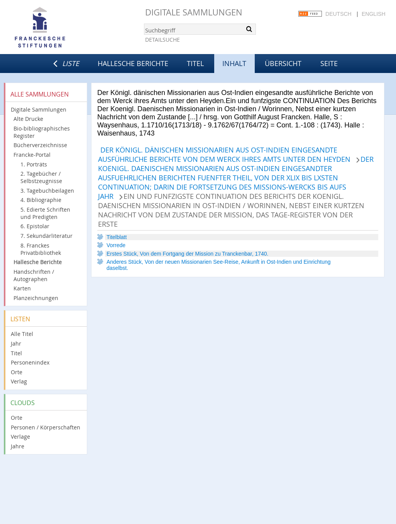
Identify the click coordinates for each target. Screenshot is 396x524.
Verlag (19, 381)
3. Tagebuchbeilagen (47, 190)
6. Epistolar (34, 226)
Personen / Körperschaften (45, 427)
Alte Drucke (28, 118)
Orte (16, 372)
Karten (22, 288)
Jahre (17, 446)
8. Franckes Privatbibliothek (40, 249)
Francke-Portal (32, 154)
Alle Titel (22, 333)
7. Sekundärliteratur (46, 235)
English (373, 14)
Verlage (20, 436)
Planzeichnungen (36, 298)
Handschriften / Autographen (34, 275)
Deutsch (338, 14)
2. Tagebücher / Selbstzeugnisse (41, 177)
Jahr (16, 343)
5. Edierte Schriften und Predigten (45, 213)
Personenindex (30, 362)
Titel (195, 63)
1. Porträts (33, 164)
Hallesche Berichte (133, 63)
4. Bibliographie (40, 199)
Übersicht (283, 63)
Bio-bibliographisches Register (42, 132)
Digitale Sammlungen (193, 12)
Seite (329, 63)
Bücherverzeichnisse (40, 145)
